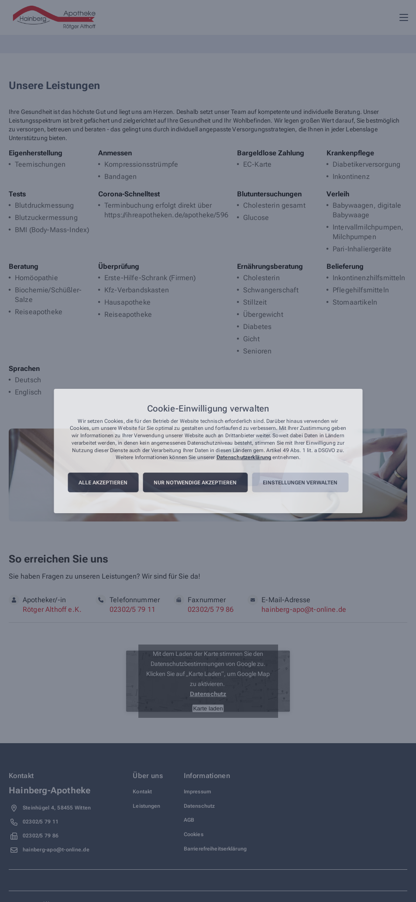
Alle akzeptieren (103, 483)
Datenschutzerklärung (244, 458)
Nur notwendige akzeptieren (195, 483)
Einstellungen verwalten (300, 483)
